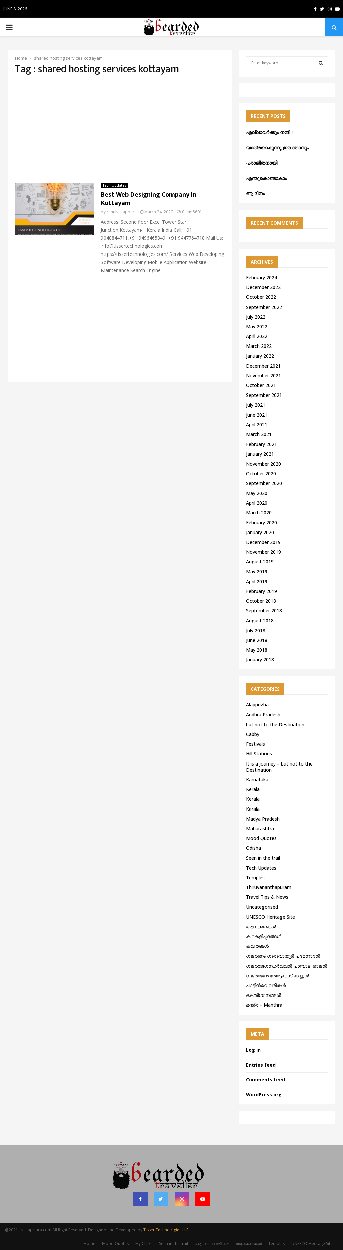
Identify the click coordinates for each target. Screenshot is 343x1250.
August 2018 (260, 620)
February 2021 (261, 444)
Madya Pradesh (263, 819)
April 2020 (256, 503)
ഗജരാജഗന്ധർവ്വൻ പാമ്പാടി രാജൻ (286, 966)
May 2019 (256, 571)
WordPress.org (264, 1094)
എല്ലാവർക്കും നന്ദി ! (269, 132)
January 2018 (260, 659)
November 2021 (263, 375)
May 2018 (256, 650)
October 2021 (261, 385)
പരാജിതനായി (261, 162)
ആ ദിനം (255, 193)
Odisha (253, 848)
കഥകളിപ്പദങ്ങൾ (263, 936)
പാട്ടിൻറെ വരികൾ (266, 985)
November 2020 (263, 464)
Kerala (253, 789)
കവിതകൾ (257, 946)
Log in (253, 1050)
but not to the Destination (275, 724)
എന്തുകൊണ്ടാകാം (266, 178)
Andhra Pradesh (263, 714)
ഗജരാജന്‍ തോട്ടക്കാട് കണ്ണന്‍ (277, 975)
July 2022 (255, 317)
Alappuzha (257, 704)
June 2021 (256, 415)
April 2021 (256, 424)
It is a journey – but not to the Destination (279, 766)
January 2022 (260, 356)
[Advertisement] (120, 129)
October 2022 (261, 297)
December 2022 (263, 287)
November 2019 (263, 552)
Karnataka (257, 779)
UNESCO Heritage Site (270, 917)
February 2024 (261, 277)
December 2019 (263, 542)
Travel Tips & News (267, 897)
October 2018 (261, 601)
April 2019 (256, 581)
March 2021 (259, 434)
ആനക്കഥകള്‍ (261, 926)
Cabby (252, 734)
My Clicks (143, 1243)
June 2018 (256, 640)
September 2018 (264, 610)
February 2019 (261, 591)
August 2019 (260, 561)
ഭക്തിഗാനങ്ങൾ (263, 995)
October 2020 (261, 473)
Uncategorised (262, 907)
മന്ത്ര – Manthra (264, 1005)
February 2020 (261, 522)
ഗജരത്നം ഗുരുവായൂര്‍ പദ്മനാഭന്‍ (283, 956)
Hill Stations (259, 753)
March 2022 (259, 346)
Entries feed (261, 1065)
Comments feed (265, 1079)
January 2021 (260, 454)
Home (89, 1243)
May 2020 (256, 493)
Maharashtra (260, 828)
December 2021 (263, 366)
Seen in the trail (263, 857)
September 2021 (264, 395)
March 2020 (259, 512)
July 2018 (255, 630)
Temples (255, 877)
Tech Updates (114, 185)
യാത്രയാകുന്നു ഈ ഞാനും (277, 147)
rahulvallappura (122, 212)
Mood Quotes (261, 838)
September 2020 (264, 483)
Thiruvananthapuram (268, 887)
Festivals (255, 744)
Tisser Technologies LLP (166, 1230)
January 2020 (260, 532)
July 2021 (255, 405)
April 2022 (256, 336)
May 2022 (256, 326)
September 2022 (264, 307)
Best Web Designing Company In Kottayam (148, 199)
